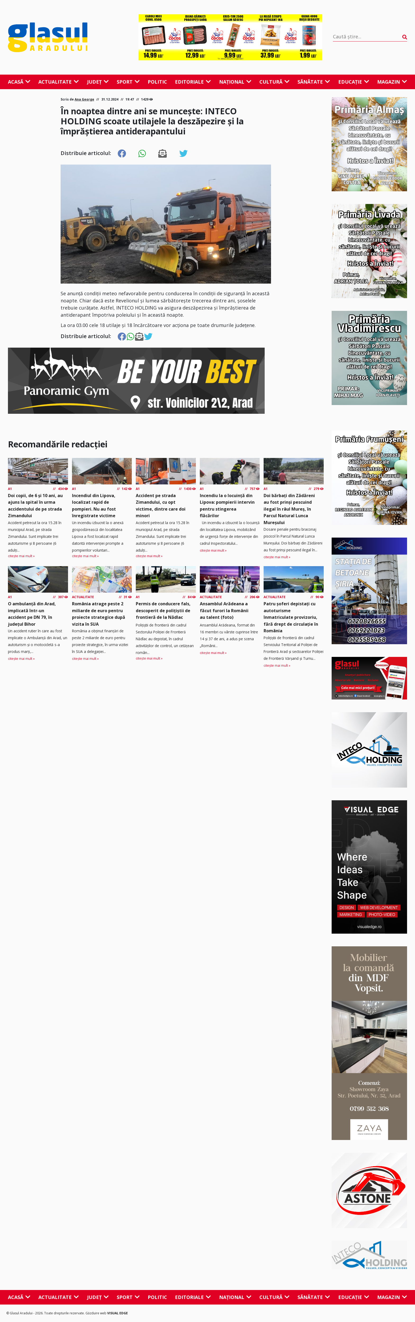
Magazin (392, 82)
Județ (98, 82)
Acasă (19, 82)
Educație (353, 82)
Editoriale (193, 82)
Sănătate (313, 82)
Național (235, 82)
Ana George (84, 99)
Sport (128, 82)
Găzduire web (96, 1313)
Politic (157, 82)
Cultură (274, 82)
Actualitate (58, 82)
